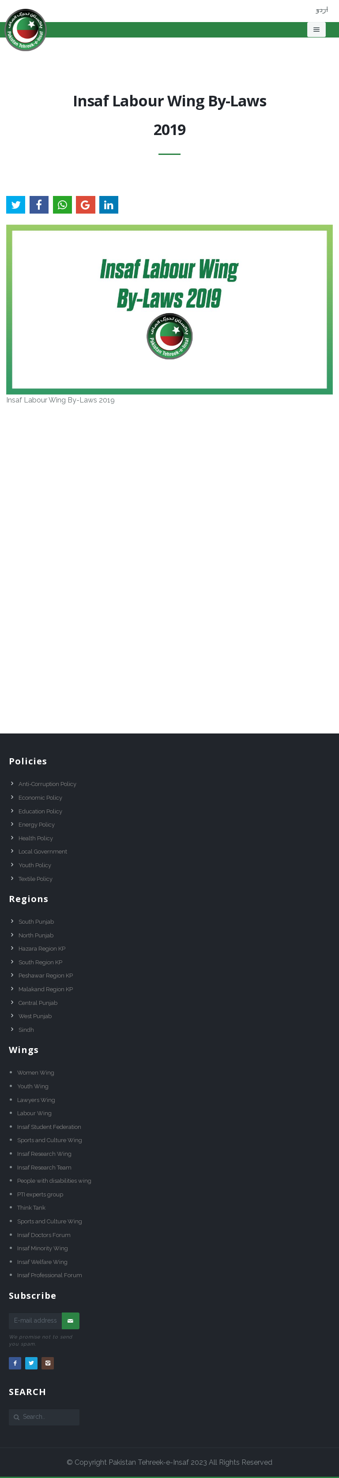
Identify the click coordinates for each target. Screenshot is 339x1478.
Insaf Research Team (44, 1167)
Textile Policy (36, 879)
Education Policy (40, 811)
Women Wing (35, 1072)
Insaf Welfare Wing (42, 1262)
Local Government (43, 851)
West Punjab (35, 1016)
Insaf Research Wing (44, 1154)
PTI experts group (40, 1194)
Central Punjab (38, 1003)
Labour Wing (34, 1113)
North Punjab (36, 935)
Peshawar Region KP (46, 975)
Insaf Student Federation (49, 1127)
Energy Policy (37, 824)
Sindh (26, 1030)
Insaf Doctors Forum (44, 1235)
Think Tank (31, 1207)
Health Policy (36, 838)
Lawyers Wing (36, 1100)
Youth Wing (33, 1086)
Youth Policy (35, 865)
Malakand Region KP (46, 989)
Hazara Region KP (42, 948)
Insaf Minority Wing (42, 1248)
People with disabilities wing (54, 1180)
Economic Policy (40, 797)
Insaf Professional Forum (49, 1275)
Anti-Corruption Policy (47, 784)
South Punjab (36, 921)
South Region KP (40, 962)
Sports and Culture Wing (49, 1140)
